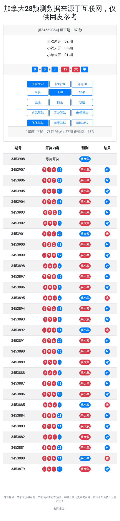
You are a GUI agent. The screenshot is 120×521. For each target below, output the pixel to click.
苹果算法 (60, 123)
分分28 (82, 84)
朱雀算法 (82, 112)
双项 (82, 92)
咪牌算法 (82, 123)
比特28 (60, 84)
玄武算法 (38, 112)
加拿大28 (38, 84)
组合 (38, 92)
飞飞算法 (38, 123)
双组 (82, 102)
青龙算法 (60, 112)
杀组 (60, 92)
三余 (38, 102)
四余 (60, 102)
